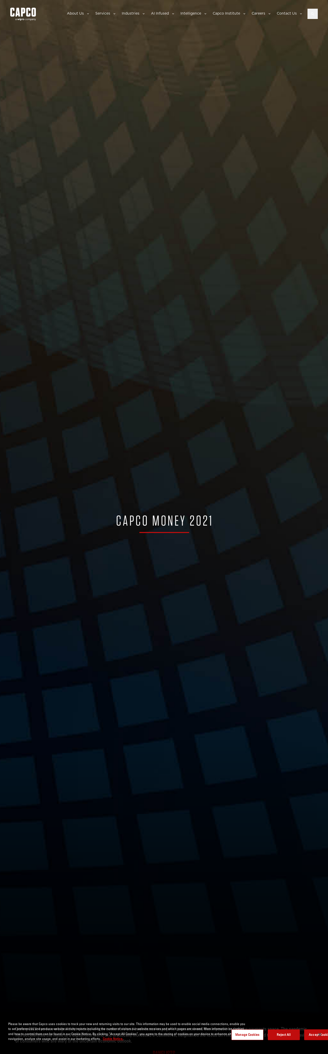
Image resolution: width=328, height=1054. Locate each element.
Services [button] (102, 13)
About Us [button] (75, 13)
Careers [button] (258, 13)
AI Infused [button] (160, 13)
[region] (164, 1035)
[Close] (319, 1034)
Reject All (283, 1034)
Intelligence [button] (190, 13)
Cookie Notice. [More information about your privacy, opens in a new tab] (113, 1039)
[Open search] (313, 14)
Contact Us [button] (287, 13)
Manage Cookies (247, 1034)
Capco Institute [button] (226, 13)
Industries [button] (130, 13)
